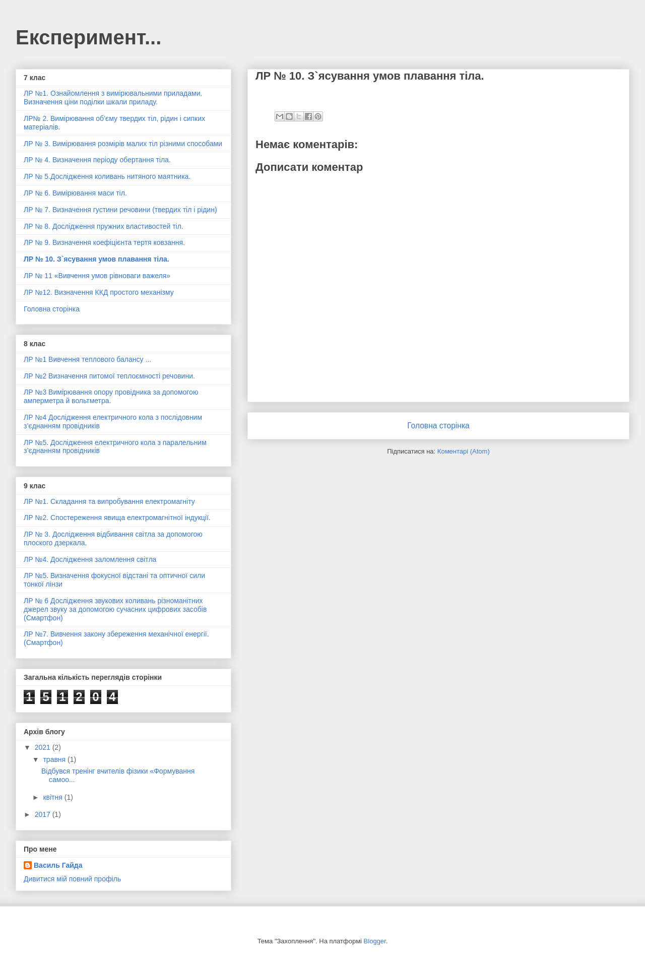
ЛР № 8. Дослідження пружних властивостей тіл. (103, 226)
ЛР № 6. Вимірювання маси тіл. (75, 193)
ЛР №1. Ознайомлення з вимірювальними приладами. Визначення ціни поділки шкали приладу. (113, 97)
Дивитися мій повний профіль (72, 879)
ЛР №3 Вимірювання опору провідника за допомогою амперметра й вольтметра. (111, 396)
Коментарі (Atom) (463, 451)
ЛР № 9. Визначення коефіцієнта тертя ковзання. (104, 242)
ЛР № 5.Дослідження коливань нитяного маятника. (107, 176)
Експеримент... (88, 37)
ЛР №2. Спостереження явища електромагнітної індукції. (117, 518)
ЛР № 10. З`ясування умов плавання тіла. (96, 259)
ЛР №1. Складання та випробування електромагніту (109, 501)
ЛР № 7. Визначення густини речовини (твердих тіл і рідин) (120, 210)
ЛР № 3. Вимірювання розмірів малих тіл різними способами (123, 144)
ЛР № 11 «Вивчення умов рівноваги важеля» (97, 276)
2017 (43, 814)
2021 (43, 747)
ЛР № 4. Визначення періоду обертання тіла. (97, 160)
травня (55, 759)
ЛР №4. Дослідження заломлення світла (90, 559)
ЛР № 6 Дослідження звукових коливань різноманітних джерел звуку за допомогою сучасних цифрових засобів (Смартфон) (115, 609)
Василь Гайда (58, 865)
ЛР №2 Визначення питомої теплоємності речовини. (109, 376)
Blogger (375, 941)
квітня (53, 797)
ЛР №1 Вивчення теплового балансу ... (87, 359)
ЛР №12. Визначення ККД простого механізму (99, 292)
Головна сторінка (438, 425)
